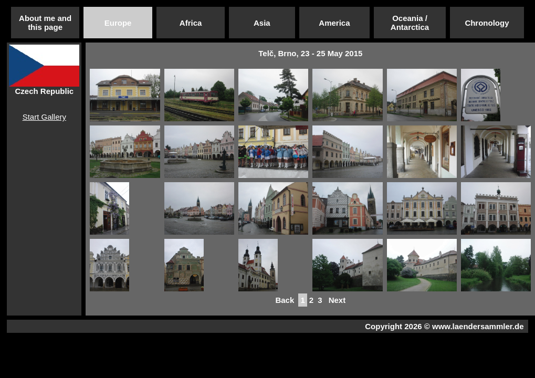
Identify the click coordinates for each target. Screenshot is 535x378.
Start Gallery (44, 116)
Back (284, 300)
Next (337, 300)
